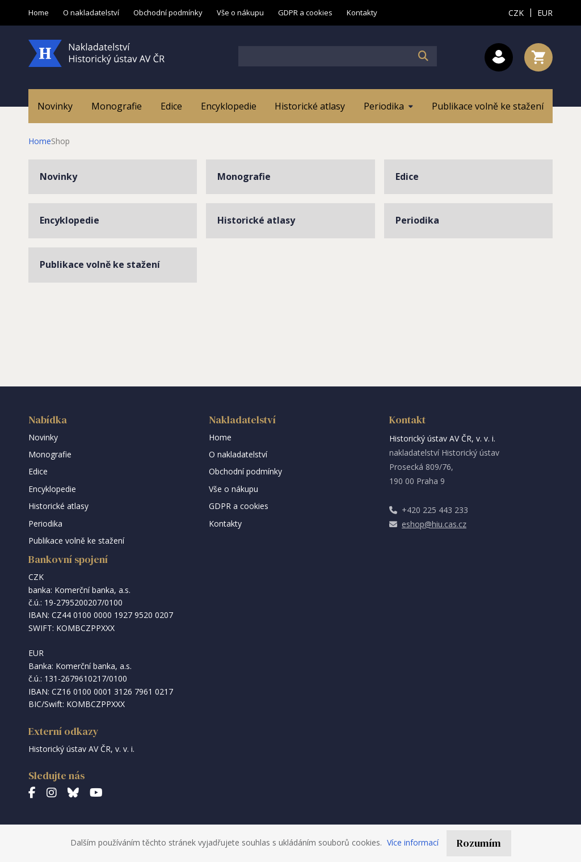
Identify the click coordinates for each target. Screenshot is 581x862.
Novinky (58, 176)
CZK (516, 12)
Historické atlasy (256, 220)
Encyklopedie (69, 220)
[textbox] (337, 56)
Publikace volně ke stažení (100, 264)
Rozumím (479, 843)
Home (39, 141)
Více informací (413, 842)
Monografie (244, 176)
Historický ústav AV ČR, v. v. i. (81, 748)
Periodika (417, 220)
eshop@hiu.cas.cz (427, 524)
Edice (407, 176)
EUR (545, 12)
